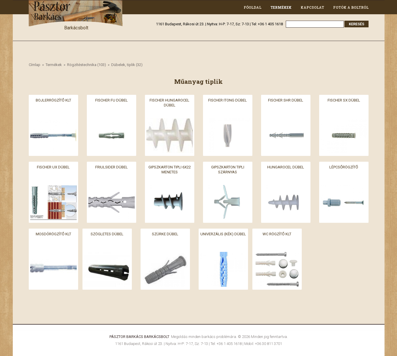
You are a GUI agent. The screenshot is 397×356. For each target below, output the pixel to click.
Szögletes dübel (107, 234)
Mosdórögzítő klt (53, 234)
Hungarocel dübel (285, 167)
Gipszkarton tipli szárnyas (227, 169)
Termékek (281, 7)
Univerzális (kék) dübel (223, 234)
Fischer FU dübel (111, 100)
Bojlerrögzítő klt (53, 100)
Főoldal (252, 7)
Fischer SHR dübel (285, 100)
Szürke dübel (165, 234)
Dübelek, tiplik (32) (127, 65)
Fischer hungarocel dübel (169, 102)
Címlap (34, 65)
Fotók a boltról (351, 7)
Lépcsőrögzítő (343, 167)
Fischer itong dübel (227, 100)
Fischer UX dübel (53, 167)
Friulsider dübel (111, 167)
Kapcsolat (312, 7)
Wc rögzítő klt (277, 234)
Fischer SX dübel (344, 100)
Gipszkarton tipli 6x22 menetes (169, 169)
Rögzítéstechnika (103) (86, 65)
